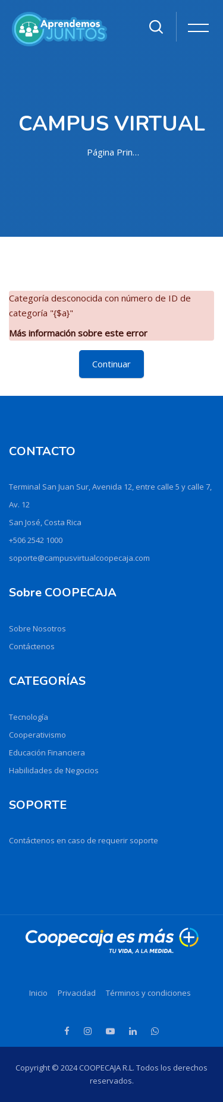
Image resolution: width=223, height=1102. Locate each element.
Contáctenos (32, 646)
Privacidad (77, 992)
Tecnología (28, 717)
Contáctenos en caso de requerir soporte (83, 840)
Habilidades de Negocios (54, 770)
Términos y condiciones (148, 992)
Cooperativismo (37, 734)
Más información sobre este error (78, 333)
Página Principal (114, 152)
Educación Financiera (47, 752)
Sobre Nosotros (37, 628)
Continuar (111, 364)
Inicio (38, 992)
